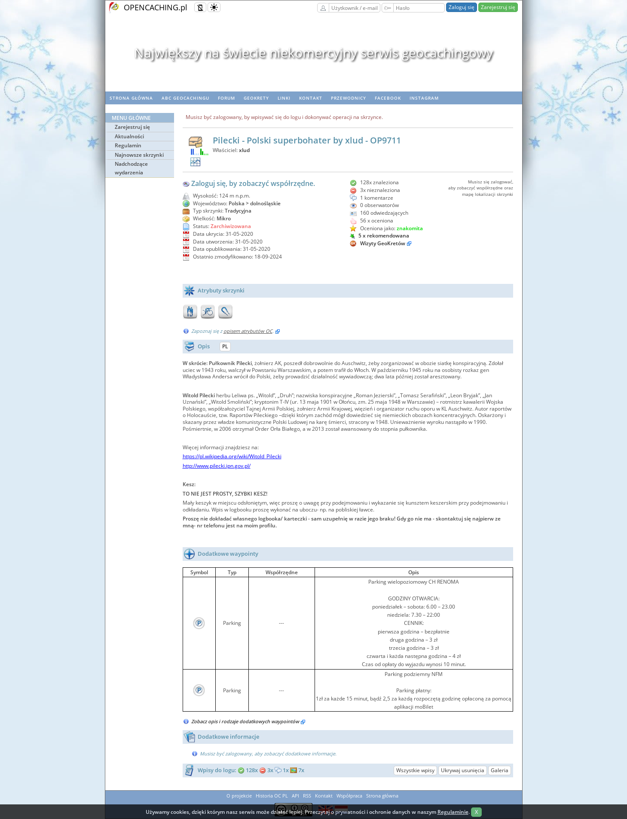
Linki (284, 98)
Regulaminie (452, 812)
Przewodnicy (348, 98)
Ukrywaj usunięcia (462, 770)
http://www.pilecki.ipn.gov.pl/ (217, 465)
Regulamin (128, 145)
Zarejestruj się (498, 7)
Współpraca (349, 795)
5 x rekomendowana (379, 235)
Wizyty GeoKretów (382, 243)
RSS (307, 795)
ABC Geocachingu (185, 98)
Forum (226, 98)
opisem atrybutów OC (247, 331)
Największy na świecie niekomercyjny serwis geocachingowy (313, 52)
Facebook (388, 98)
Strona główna (131, 98)
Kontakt (310, 98)
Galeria (499, 770)
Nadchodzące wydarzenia (131, 168)
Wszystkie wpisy (415, 770)
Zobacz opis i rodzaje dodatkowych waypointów (248, 721)
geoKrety (256, 98)
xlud (244, 150)
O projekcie (239, 795)
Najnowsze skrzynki (139, 154)
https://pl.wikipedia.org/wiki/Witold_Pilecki (232, 456)
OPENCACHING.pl (155, 7)
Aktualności (129, 136)
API (295, 795)
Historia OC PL (272, 795)
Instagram (424, 98)
